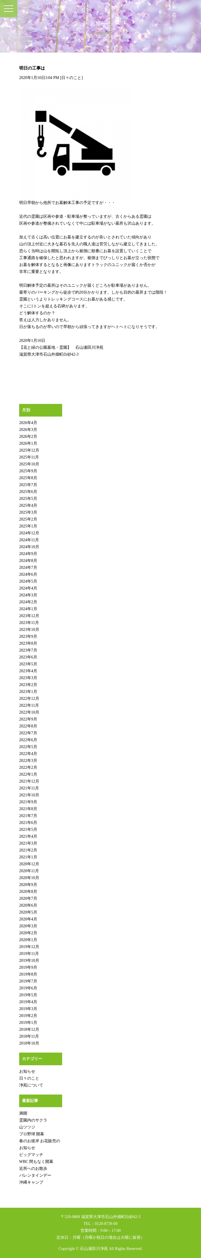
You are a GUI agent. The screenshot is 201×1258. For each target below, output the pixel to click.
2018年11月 (29, 1036)
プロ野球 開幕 (31, 1134)
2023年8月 (28, 643)
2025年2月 (28, 519)
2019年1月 (28, 1022)
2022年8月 (28, 726)
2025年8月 (28, 478)
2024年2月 (28, 602)
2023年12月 (29, 616)
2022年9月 (28, 719)
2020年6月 (28, 905)
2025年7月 (28, 485)
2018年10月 (29, 1043)
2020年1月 (28, 940)
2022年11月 (29, 705)
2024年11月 (29, 540)
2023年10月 (29, 629)
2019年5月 (28, 995)
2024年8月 (28, 560)
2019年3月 (28, 1009)
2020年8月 (28, 891)
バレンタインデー (35, 1175)
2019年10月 (29, 960)
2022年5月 (28, 747)
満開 (23, 1113)
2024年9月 (28, 554)
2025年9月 (28, 471)
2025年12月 (29, 450)
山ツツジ (27, 1127)
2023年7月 (28, 650)
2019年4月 (28, 1002)
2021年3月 (28, 843)
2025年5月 (28, 498)
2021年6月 (28, 822)
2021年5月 (28, 829)
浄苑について (31, 1085)
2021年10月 (29, 795)
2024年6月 (28, 574)
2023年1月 (28, 691)
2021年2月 (28, 850)
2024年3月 (28, 595)
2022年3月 (28, 760)
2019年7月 (28, 981)
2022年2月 (28, 767)
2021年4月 (28, 836)
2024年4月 (28, 588)
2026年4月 (28, 423)
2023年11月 (29, 623)
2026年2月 (28, 436)
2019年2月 (28, 1016)
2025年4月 (28, 505)
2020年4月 (28, 919)
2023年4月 (28, 671)
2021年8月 (28, 809)
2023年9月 (28, 636)
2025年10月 (29, 464)
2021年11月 (29, 788)
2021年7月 (28, 816)
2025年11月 (29, 457)
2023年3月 (28, 678)
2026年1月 (28, 443)
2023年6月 (28, 657)
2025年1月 (28, 526)
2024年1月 (28, 609)
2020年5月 (28, 912)
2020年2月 (28, 933)
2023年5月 (28, 664)
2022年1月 (28, 774)
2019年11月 (29, 953)
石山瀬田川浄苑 (94, 1249)
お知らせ (27, 1071)
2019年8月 (28, 974)
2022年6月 (28, 740)
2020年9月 (28, 885)
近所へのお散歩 (33, 1168)
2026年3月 (28, 429)
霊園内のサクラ (33, 1120)
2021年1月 (28, 857)
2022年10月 (29, 712)
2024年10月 (29, 547)
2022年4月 (28, 754)
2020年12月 (29, 864)
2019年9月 (28, 967)
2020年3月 (28, 926)
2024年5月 (28, 581)
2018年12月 (29, 1029)
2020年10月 (29, 878)
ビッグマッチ (31, 1155)
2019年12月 (29, 947)
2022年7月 (28, 733)
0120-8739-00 (106, 1224)
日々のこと (71, 78)
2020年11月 (29, 871)
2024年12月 (29, 533)
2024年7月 (28, 567)
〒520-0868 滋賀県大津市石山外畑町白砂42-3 (101, 1217)
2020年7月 (28, 898)
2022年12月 (29, 698)
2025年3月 (28, 512)
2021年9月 (28, 802)
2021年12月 (29, 781)
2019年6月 (28, 988)
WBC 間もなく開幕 (36, 1161)
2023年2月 (28, 685)
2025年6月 (28, 492)
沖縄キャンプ (31, 1182)
